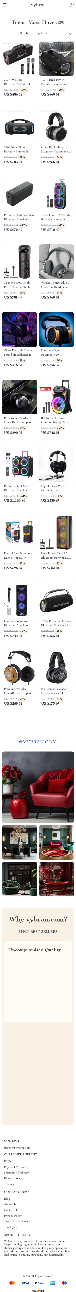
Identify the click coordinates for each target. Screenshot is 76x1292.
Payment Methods (15, 1167)
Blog (7, 1199)
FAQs (7, 1161)
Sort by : (25, 33)
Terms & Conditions (16, 1221)
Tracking (9, 1184)
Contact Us (11, 1210)
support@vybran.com (17, 1148)
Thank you (10, 1227)
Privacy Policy (13, 1216)
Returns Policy (13, 1178)
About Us (10, 1204)
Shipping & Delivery (16, 1173)
